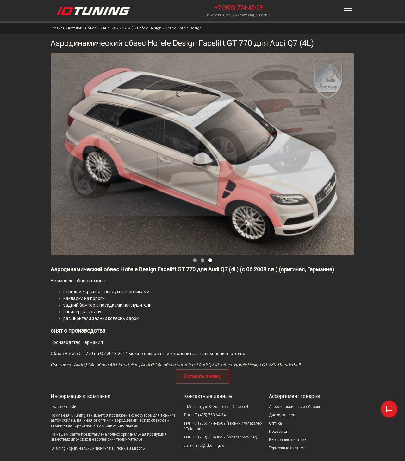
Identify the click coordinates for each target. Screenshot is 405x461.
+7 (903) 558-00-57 (209, 437)
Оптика (275, 423)
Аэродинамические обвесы (294, 407)
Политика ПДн (63, 406)
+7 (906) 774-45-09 (239, 7)
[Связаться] (389, 409)
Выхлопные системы (288, 440)
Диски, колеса (282, 415)
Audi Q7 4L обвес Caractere (168, 364)
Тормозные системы (287, 448)
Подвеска (278, 431)
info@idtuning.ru (209, 445)
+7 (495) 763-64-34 (209, 415)
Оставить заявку (202, 376)
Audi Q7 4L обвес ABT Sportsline (106, 364)
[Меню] (347, 11)
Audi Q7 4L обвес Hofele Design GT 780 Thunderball (249, 364)
